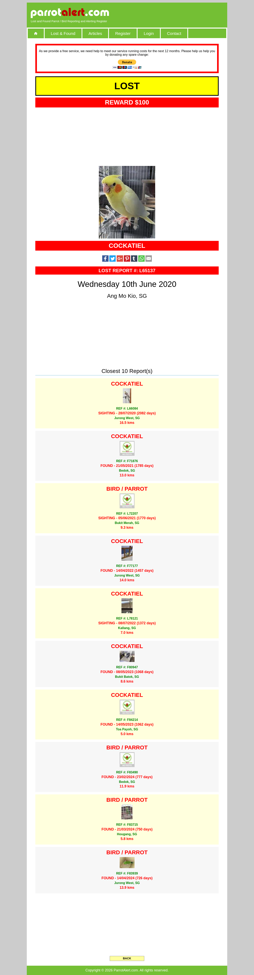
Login (149, 33)
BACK (127, 958)
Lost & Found (63, 33)
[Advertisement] (177, 13)
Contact (174, 33)
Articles (95, 33)
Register (122, 33)
